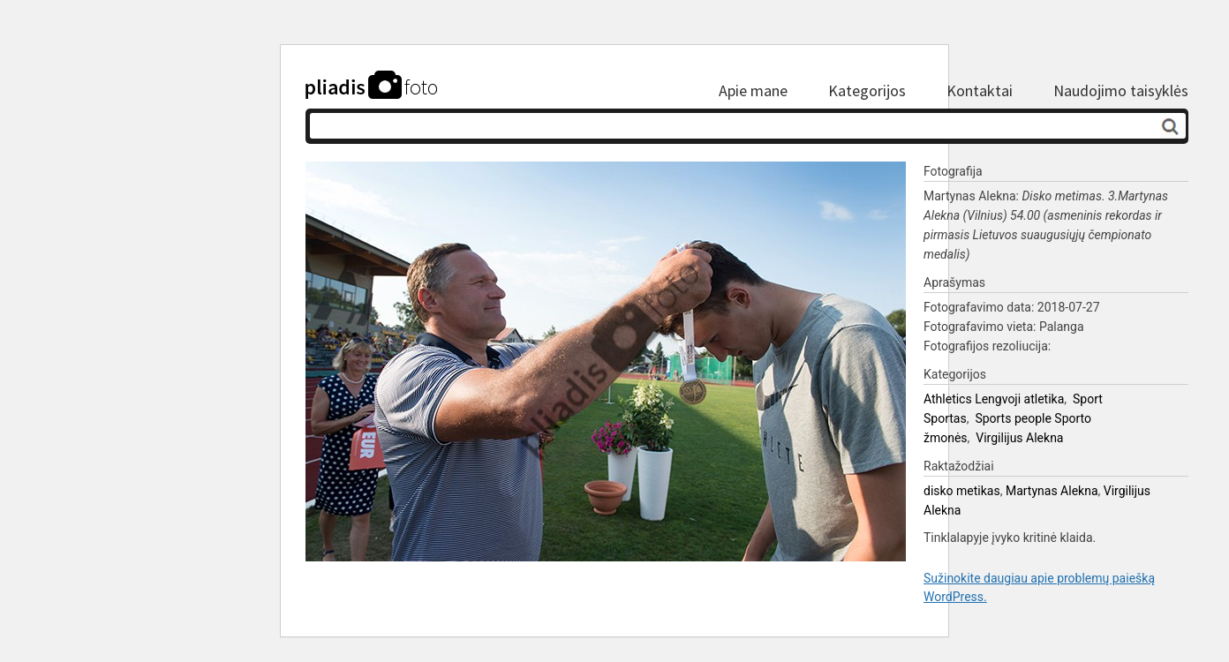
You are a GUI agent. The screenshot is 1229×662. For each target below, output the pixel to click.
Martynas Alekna (1052, 491)
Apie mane (753, 91)
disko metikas (962, 491)
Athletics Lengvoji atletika (994, 399)
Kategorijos (867, 91)
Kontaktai (979, 91)
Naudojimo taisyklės (1120, 91)
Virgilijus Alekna (1019, 438)
